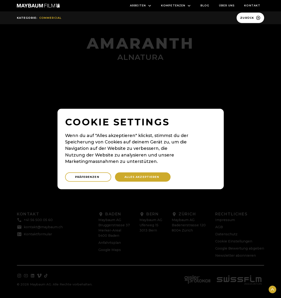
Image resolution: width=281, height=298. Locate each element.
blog (204, 5)
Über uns (227, 5)
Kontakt (252, 5)
